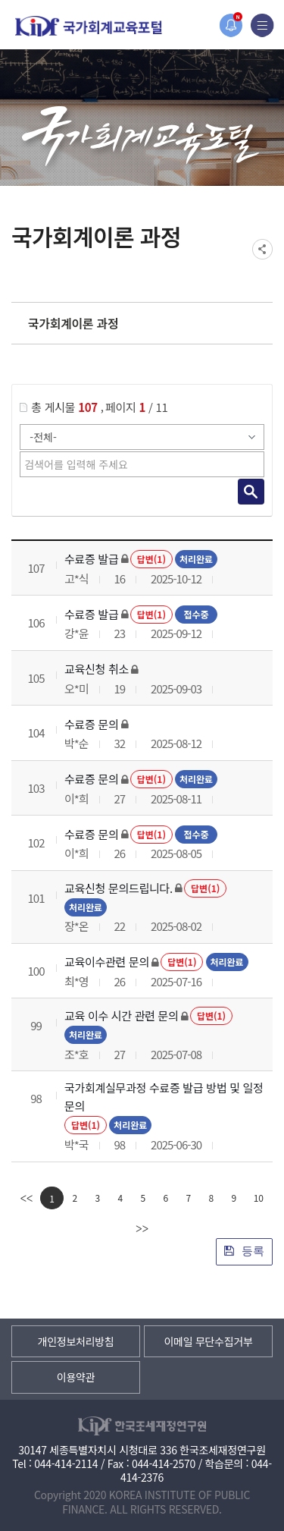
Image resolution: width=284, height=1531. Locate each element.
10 (259, 1197)
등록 (244, 1250)
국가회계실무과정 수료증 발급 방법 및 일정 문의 (164, 1097)
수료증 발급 (91, 559)
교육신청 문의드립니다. (118, 888)
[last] (142, 1228)
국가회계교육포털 (88, 26)
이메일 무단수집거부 (208, 1341)
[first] (26, 1198)
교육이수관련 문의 (106, 962)
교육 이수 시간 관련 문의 (121, 1015)
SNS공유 (262, 249)
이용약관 (76, 1377)
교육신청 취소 (96, 669)
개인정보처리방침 (76, 1341)
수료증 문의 (91, 724)
